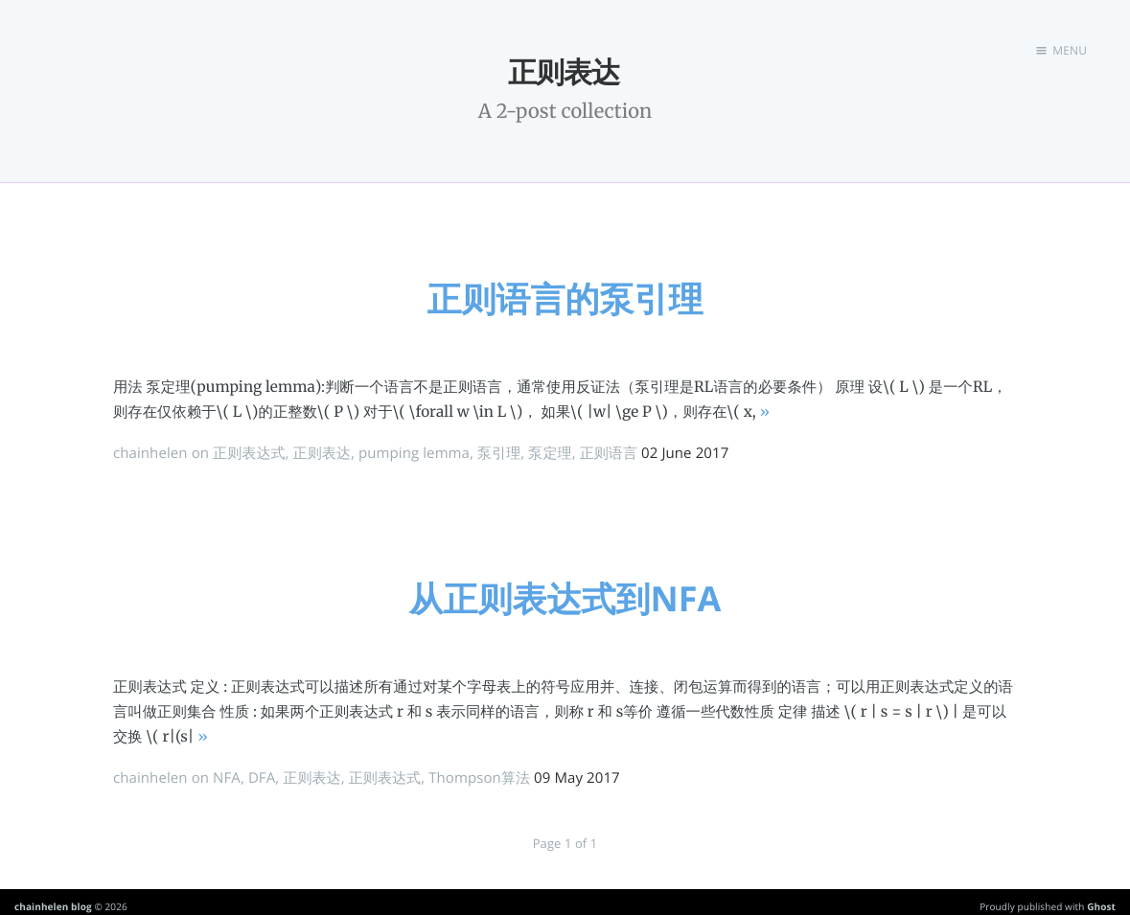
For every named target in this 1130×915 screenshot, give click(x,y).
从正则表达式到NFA (565, 598)
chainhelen (150, 453)
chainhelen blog (53, 906)
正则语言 (608, 453)
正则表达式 (249, 453)
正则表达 (322, 453)
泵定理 (549, 453)
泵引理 (498, 453)
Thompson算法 (479, 778)
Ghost (1101, 906)
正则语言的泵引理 (565, 298)
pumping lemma (414, 453)
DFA (261, 778)
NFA (227, 778)
